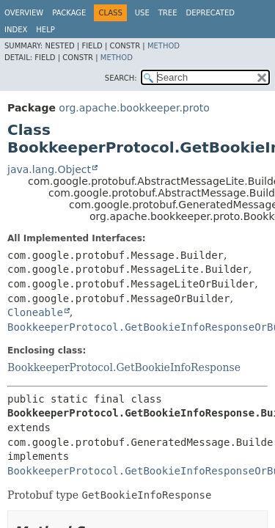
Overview (23, 13)
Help (45, 30)
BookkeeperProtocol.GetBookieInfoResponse (124, 367)
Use (142, 13)
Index (15, 30)
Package (69, 13)
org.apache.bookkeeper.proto (134, 108)
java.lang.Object (49, 169)
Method (163, 46)
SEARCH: (121, 78)
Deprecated (210, 13)
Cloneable (35, 312)
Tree (167, 13)
